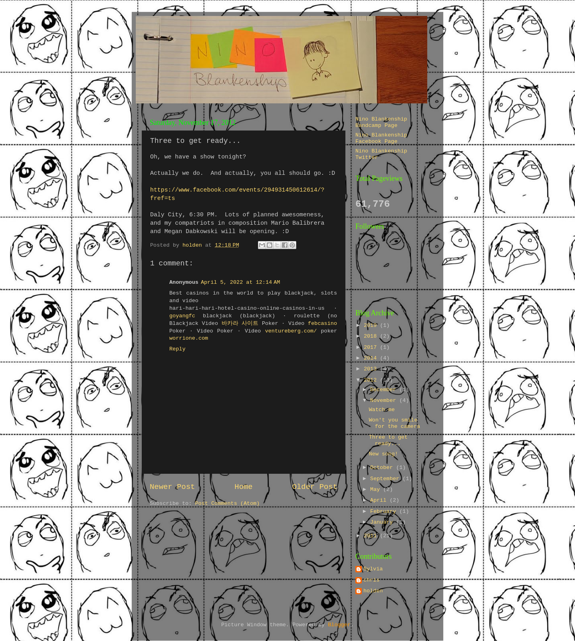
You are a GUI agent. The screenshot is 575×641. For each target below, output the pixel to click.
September (386, 479)
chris (371, 580)
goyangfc (182, 316)
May (376, 490)
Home (243, 487)
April (380, 500)
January (383, 522)
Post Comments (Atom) (227, 503)
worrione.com (188, 338)
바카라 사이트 (240, 323)
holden (373, 591)
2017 (372, 347)
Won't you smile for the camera (394, 423)
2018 (372, 336)
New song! (383, 454)
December (384, 390)
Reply (177, 349)
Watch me (382, 410)
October (383, 468)
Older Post (314, 487)
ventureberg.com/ (291, 331)
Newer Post (172, 487)
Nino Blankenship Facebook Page (381, 138)
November (384, 401)
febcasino (322, 323)
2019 (372, 325)
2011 (372, 536)
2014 (372, 358)
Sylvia (373, 569)
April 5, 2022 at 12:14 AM (240, 282)
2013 (372, 369)
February (384, 511)
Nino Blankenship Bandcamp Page (381, 122)
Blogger (339, 625)
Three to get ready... (388, 440)
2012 (372, 380)
